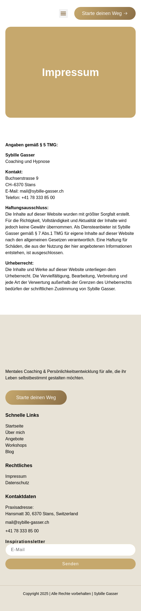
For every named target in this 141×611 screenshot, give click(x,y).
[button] (63, 13)
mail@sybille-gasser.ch (42, 191)
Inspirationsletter (25, 542)
